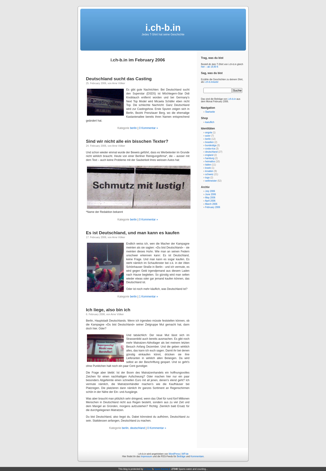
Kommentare (197, 456)
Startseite (210, 112)
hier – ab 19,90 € (209, 67)
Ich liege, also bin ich (108, 309)
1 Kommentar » (148, 296)
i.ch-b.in (163, 28)
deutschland (137, 428)
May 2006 (210, 197)
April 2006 (210, 201)
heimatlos (210, 161)
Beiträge (181, 456)
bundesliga (210, 145)
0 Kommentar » (148, 128)
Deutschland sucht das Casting (119, 78)
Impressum (146, 456)
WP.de (185, 454)
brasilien (209, 142)
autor (208, 135)
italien (208, 164)
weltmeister (211, 181)
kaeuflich (209, 122)
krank (208, 168)
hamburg (209, 158)
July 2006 (210, 191)
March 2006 (211, 204)
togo (207, 177)
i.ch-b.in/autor (212, 82)
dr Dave (148, 469)
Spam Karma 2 (162, 469)
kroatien (209, 171)
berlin (133, 128)
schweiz (209, 174)
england (209, 155)
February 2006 (212, 207)
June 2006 (210, 194)
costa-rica (210, 148)
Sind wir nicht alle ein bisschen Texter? (127, 141)
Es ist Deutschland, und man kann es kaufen (132, 232)
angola (208, 132)
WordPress (174, 454)
